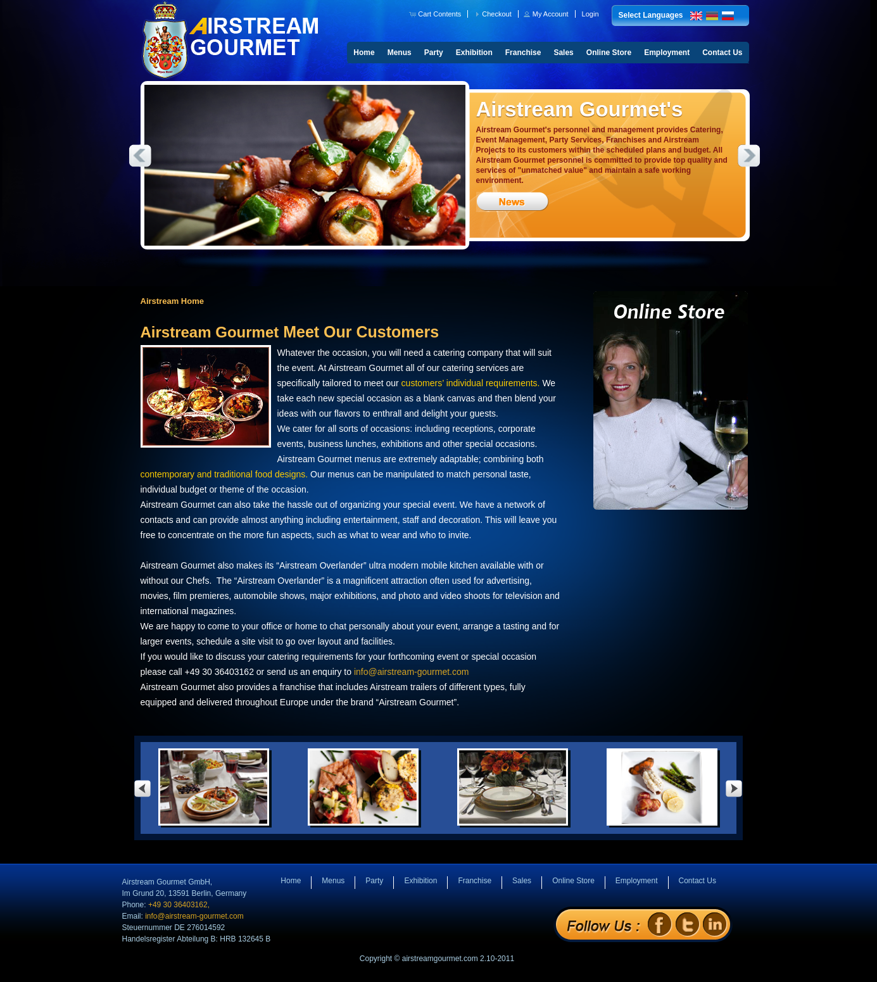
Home (363, 52)
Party (433, 52)
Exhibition (474, 52)
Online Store (608, 52)
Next (749, 155)
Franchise (523, 52)
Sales (563, 52)
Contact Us (722, 52)
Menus (400, 52)
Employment (667, 52)
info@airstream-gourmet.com (411, 672)
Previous (140, 155)
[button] (436, 14)
